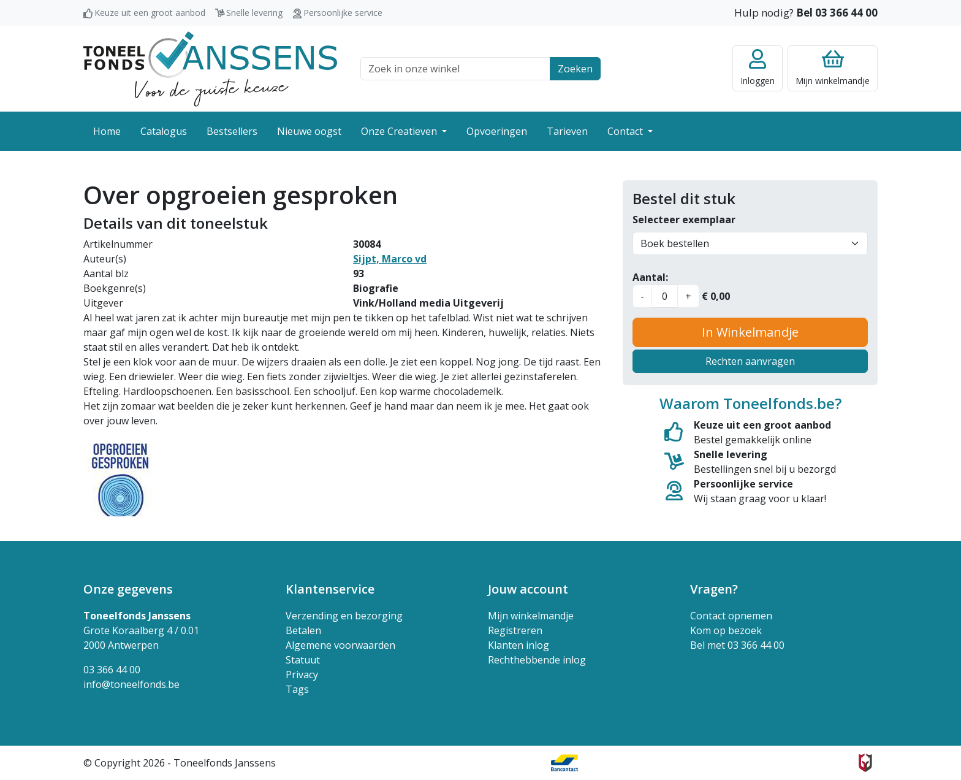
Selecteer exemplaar (683, 219)
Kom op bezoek (726, 630)
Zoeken (575, 68)
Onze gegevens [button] (128, 589)
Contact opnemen (731, 615)
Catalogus (163, 131)
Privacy (302, 674)
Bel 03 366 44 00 (837, 13)
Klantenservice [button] (330, 589)
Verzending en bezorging (344, 615)
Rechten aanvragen (750, 361)
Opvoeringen (496, 131)
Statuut (303, 660)
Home (107, 131)
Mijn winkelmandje (531, 615)
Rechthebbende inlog (537, 660)
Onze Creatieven (400, 131)
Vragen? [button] (714, 589)
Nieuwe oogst (309, 131)
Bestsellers (232, 131)
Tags (297, 689)
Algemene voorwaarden (340, 645)
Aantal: (650, 277)
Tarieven (567, 131)
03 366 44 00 (111, 669)
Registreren (515, 630)
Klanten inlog (518, 645)
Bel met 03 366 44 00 (737, 645)
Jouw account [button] (528, 589)
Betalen (303, 630)
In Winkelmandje (750, 332)
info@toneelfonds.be (131, 684)
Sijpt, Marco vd (390, 259)
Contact (626, 131)
